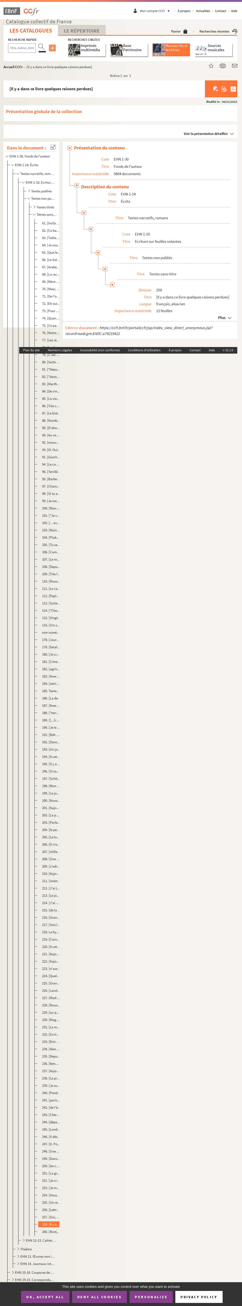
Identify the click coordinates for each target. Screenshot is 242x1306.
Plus (221, 317)
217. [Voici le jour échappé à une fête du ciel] (51, 924)
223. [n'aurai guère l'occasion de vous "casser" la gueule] (51, 968)
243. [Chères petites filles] (51, 1114)
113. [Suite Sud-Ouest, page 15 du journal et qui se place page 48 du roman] (51, 603)
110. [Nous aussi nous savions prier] (51, 581)
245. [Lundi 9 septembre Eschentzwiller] (51, 1129)
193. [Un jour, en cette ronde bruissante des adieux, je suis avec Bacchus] (51, 749)
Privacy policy (199, 1297)
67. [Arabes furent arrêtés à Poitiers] (51, 267)
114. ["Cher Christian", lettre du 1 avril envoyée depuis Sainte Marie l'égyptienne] (51, 610)
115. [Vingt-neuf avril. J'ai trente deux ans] (51, 618)
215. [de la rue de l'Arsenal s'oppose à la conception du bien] (51, 910)
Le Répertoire (82, 30)
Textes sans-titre (47, 214)
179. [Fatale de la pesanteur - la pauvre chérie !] (51, 647)
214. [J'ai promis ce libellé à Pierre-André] (51, 903)
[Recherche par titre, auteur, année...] (22, 48)
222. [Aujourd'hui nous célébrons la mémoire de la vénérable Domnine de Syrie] (51, 961)
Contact (220, 11)
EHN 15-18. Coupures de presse (35, 1272)
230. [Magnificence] (51, 1019)
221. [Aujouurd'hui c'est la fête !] (51, 954)
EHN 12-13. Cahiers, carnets (41, 1240)
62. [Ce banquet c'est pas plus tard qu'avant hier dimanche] (51, 230)
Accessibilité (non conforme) (100, 350)
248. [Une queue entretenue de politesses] (51, 1151)
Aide (234, 11)
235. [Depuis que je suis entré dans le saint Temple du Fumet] (51, 1056)
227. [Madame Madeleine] (51, 998)
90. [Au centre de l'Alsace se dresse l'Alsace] (51, 435)
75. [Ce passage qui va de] (51, 325)
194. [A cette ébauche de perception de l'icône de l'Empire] (51, 756)
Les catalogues (30, 30)
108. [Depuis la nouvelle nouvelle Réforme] (51, 566)
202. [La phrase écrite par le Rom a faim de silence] (51, 815)
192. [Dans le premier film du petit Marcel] (51, 742)
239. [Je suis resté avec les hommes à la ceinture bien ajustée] (51, 1085)
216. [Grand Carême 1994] (51, 917)
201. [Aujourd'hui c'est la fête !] (51, 808)
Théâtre (26, 1249)
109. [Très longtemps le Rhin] (51, 574)
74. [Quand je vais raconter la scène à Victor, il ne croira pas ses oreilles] (51, 318)
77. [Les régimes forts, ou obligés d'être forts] (51, 340)
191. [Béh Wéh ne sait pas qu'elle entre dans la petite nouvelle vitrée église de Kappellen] (51, 734)
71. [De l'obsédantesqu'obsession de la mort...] (51, 296)
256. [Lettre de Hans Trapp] (51, 1209)
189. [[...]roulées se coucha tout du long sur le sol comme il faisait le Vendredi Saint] (51, 720)
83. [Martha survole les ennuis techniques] (51, 384)
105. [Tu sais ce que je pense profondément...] (51, 544)
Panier (179, 31)
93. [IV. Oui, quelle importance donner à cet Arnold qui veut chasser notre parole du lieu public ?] (51, 449)
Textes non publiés (43, 198)
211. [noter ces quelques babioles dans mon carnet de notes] (51, 881)
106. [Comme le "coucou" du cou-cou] (51, 552)
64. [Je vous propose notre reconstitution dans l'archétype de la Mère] (51, 245)
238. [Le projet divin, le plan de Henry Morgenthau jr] (51, 1078)
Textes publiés (41, 191)
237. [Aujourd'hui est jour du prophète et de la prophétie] (51, 1071)
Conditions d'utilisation (144, 350)
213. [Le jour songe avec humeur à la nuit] (51, 895)
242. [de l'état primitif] (51, 1107)
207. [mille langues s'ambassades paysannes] (51, 851)
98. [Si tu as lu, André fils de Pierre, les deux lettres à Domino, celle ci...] (51, 493)
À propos (184, 11)
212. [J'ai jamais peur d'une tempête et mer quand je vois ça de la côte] (51, 888)
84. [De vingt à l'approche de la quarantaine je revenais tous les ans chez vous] (51, 391)
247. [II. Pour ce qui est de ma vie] (51, 1144)
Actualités (203, 11)
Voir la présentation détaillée (206, 133)
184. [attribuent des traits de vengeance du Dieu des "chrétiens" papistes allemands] (51, 683)
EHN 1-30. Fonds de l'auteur (29, 156)
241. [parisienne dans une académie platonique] (51, 1100)
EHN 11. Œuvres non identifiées (37, 1256)
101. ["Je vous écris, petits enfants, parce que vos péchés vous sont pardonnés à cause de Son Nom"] (51, 515)
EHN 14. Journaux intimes (37, 1263)
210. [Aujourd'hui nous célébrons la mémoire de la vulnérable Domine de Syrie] (51, 873)
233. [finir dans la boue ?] (51, 1041)
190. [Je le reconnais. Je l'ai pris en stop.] (51, 727)
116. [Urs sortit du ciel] (51, 625)
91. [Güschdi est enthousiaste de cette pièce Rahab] (51, 457)
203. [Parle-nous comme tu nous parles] (51, 822)
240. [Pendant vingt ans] (51, 1093)
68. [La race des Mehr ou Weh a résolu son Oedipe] (51, 274)
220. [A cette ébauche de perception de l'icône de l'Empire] (51, 946)
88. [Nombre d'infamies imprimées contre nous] (51, 420)
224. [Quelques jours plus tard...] (51, 976)
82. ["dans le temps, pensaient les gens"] (51, 376)
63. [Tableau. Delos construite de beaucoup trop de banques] (51, 238)
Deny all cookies (99, 1296)
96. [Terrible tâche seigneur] (51, 471)
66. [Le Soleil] (51, 259)
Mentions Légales (60, 350)
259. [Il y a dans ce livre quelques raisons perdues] (51, 1224)
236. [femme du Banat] (51, 1063)
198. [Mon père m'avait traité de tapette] (51, 786)
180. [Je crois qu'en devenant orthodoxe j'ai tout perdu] (51, 654)
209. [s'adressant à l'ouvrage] (51, 866)
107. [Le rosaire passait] (51, 559)
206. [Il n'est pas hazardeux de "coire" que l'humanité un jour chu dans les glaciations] (51, 844)
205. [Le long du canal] (51, 837)
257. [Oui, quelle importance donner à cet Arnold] (51, 1217)
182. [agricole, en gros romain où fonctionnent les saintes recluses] (51, 669)
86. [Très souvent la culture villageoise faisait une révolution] (51, 406)
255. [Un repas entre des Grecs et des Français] (51, 1202)
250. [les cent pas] (51, 1166)
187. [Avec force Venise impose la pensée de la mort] (51, 705)
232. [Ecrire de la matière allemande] (51, 1034)
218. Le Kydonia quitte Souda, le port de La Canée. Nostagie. (51, 932)
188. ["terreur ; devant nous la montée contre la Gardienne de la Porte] (51, 713)
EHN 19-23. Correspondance (35, 1279)
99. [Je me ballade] (51, 501)
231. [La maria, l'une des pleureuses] (51, 1027)
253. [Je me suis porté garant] (51, 1188)
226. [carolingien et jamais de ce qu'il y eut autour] (51, 990)
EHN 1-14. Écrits (26, 165)
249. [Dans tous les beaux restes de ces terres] (51, 1158)
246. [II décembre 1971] (51, 1136)
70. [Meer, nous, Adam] (51, 289)
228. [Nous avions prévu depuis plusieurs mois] (51, 1005)
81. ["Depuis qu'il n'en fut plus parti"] (51, 369)
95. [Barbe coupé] (51, 479)
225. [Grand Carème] (51, 983)
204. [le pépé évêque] (51, 829)
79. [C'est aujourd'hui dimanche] (51, 354)
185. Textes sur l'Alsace (51, 691)
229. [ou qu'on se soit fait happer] (51, 1012)
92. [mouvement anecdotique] (51, 442)
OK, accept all (45, 1296)
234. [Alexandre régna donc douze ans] (51, 1049)
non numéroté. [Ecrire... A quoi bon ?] (51, 632)
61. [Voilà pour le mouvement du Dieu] (51, 223)
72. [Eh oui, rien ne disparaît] (51, 303)
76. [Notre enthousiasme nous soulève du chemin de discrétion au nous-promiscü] (51, 333)
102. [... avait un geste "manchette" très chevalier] (51, 523)
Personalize (151, 1296)
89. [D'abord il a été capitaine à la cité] (51, 428)
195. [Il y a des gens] (51, 764)
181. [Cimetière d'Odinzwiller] (51, 661)
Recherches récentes (218, 31)
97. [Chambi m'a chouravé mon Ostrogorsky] (51, 486)
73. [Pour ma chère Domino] (51, 311)
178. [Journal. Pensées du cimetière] (51, 639)
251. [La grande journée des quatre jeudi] (51, 1173)
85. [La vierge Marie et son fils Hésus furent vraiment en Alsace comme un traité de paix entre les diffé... (51, 398)
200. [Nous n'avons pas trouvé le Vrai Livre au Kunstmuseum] (51, 800)
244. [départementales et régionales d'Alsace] (51, 1122)
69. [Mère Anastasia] (51, 281)
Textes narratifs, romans (37, 173)
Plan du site (31, 350)
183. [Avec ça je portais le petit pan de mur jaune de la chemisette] (51, 676)
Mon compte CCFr (156, 10)
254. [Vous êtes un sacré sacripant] (51, 1195)
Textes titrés (45, 207)
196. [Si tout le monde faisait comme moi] (51, 771)
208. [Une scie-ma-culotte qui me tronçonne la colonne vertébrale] (51, 859)
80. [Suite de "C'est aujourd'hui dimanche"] (51, 362)
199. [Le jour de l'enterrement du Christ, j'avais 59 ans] (51, 793)
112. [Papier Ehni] (51, 596)
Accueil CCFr (13, 67)
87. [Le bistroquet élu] (51, 413)
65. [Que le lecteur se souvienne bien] (51, 252)
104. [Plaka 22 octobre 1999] (51, 537)
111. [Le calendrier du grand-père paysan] (51, 588)
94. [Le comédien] (51, 464)
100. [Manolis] (51, 508)
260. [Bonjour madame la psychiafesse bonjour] (51, 1231)
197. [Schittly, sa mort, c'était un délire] (51, 778)
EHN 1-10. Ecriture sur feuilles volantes (41, 182)
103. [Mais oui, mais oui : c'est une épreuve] (51, 530)
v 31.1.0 (228, 350)
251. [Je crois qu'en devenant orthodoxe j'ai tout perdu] (51, 1180)
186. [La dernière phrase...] (51, 698)
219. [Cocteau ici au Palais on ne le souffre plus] (51, 939)
